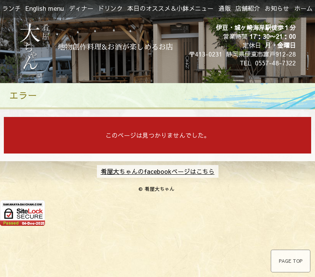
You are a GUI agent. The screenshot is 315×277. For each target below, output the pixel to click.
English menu (44, 8)
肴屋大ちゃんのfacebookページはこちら (158, 171)
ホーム (303, 8)
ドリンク (110, 8)
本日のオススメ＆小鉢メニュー (170, 8)
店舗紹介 (247, 8)
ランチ (11, 8)
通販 (224, 8)
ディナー (81, 8)
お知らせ (277, 8)
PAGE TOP (290, 261)
